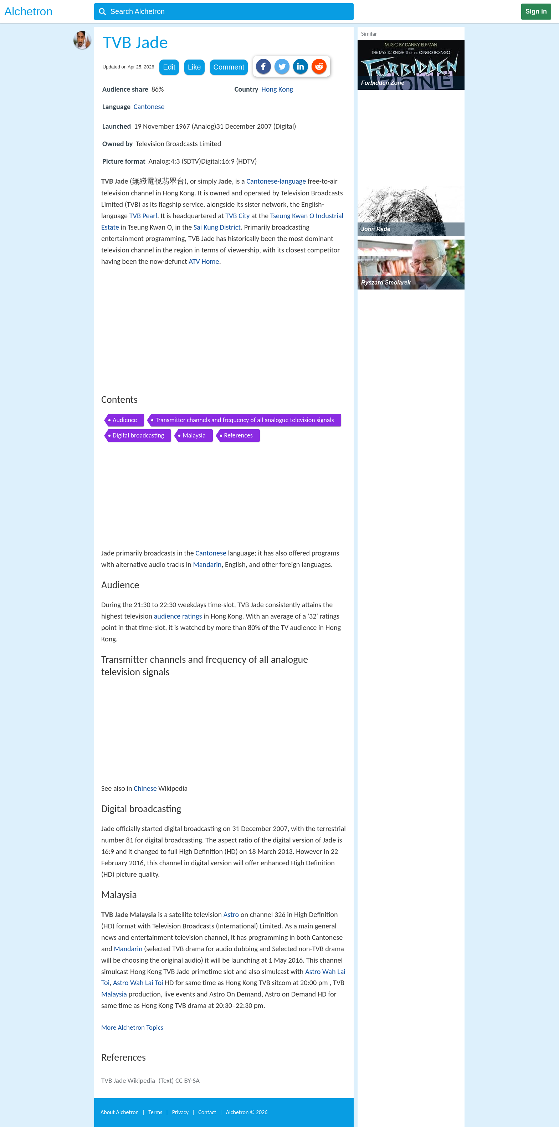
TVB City (237, 215)
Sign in (536, 11)
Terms (155, 1112)
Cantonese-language (276, 181)
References (238, 435)
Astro (231, 914)
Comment (229, 67)
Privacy (180, 1112)
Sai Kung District (217, 227)
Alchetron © (247, 1112)
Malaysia (194, 435)
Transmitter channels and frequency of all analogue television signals (244, 420)
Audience (125, 420)
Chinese (145, 788)
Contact (207, 1112)
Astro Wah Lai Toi (138, 982)
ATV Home (204, 261)
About (120, 1112)
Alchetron (28, 11)
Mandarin (207, 564)
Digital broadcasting (138, 435)
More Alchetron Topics (132, 1027)
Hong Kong (277, 89)
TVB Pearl (143, 215)
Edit (169, 67)
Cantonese (149, 106)
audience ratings (178, 616)
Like (194, 67)
